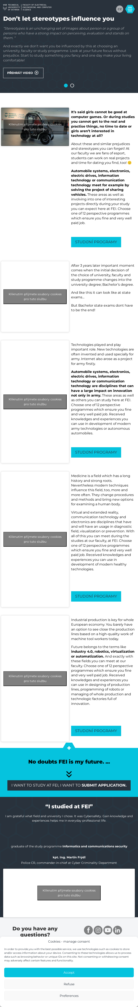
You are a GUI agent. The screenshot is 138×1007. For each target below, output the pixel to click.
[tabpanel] (69, 46)
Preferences (69, 996)
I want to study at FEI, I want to (69, 786)
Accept (69, 972)
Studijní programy (96, 242)
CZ (120, 9)
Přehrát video (23, 73)
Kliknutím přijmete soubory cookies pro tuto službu (35, 127)
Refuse (69, 984)
